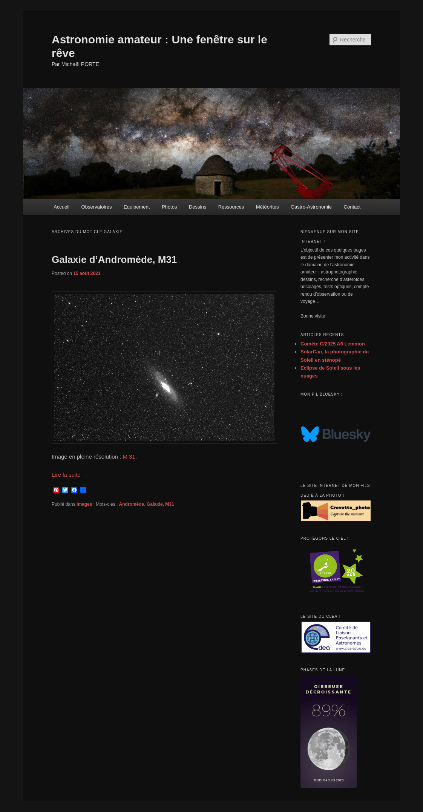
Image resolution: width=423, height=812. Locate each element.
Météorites (267, 207)
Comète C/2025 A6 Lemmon (332, 344)
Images (84, 504)
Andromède (131, 504)
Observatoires (96, 207)
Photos (169, 207)
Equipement (137, 207)
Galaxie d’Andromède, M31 (114, 259)
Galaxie (155, 504)
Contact (352, 207)
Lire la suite (70, 474)
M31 (169, 504)
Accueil (61, 207)
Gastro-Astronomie (311, 207)
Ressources (231, 207)
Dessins (197, 207)
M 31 (129, 456)
